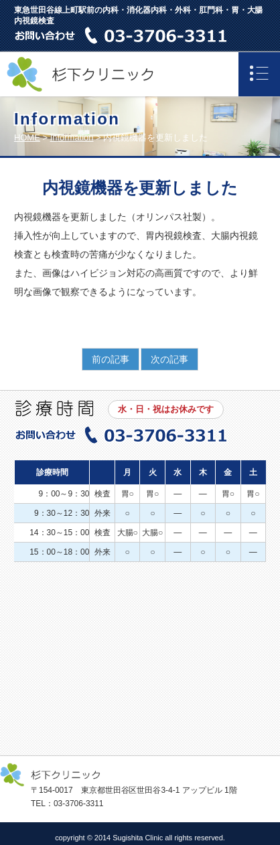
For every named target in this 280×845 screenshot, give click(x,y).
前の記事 (110, 359)
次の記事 (169, 359)
